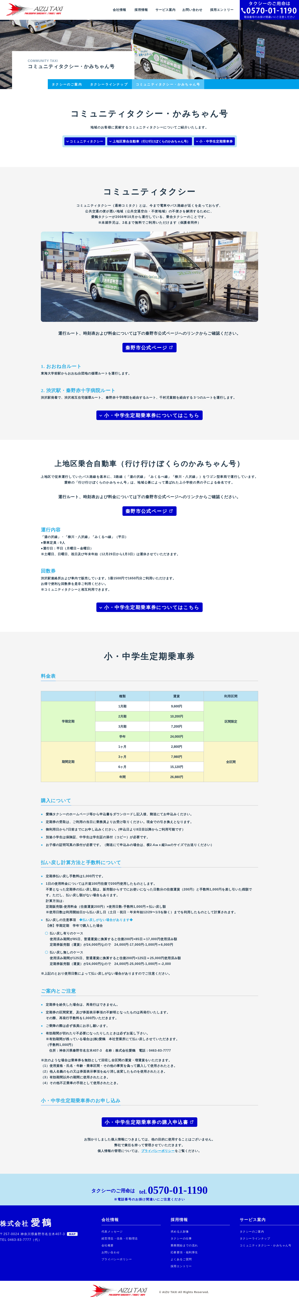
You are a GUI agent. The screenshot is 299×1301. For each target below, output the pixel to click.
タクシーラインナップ (255, 1238)
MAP (72, 1234)
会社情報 (119, 9)
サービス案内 (165, 9)
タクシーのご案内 (252, 1231)
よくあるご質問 (181, 1259)
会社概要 (108, 1245)
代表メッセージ (112, 1231)
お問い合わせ (192, 9)
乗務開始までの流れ (184, 1245)
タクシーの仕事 (181, 1238)
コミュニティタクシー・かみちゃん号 (265, 1245)
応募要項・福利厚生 (184, 1252)
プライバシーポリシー (158, 1151)
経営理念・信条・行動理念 (120, 1238)
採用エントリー (222, 9)
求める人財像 (180, 1231)
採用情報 (141, 9)
